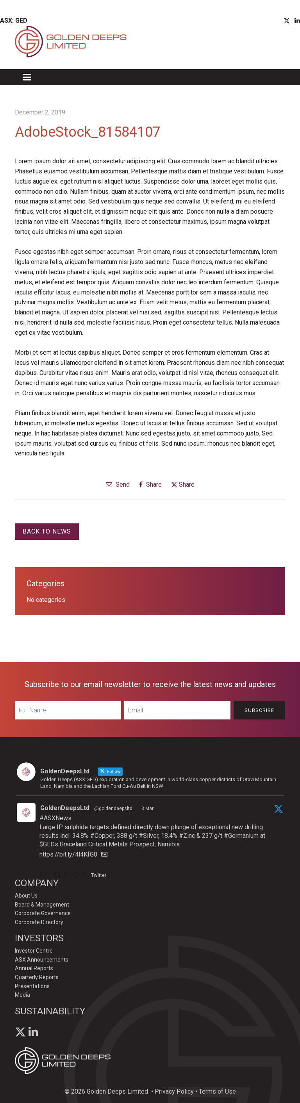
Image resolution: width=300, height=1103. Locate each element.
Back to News (47, 531)
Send (118, 484)
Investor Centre (34, 951)
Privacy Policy (174, 1091)
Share (150, 484)
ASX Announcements (41, 960)
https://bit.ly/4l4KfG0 (68, 854)
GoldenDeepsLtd (64, 808)
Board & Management (42, 904)
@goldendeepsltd (113, 808)
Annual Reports (34, 968)
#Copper (102, 835)
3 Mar (147, 808)
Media (22, 995)
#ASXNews (55, 818)
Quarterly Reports (37, 977)
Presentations (32, 986)
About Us (26, 895)
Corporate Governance (43, 913)
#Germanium (241, 835)
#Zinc (187, 835)
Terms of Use (217, 1091)
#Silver (148, 835)
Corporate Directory (39, 922)
